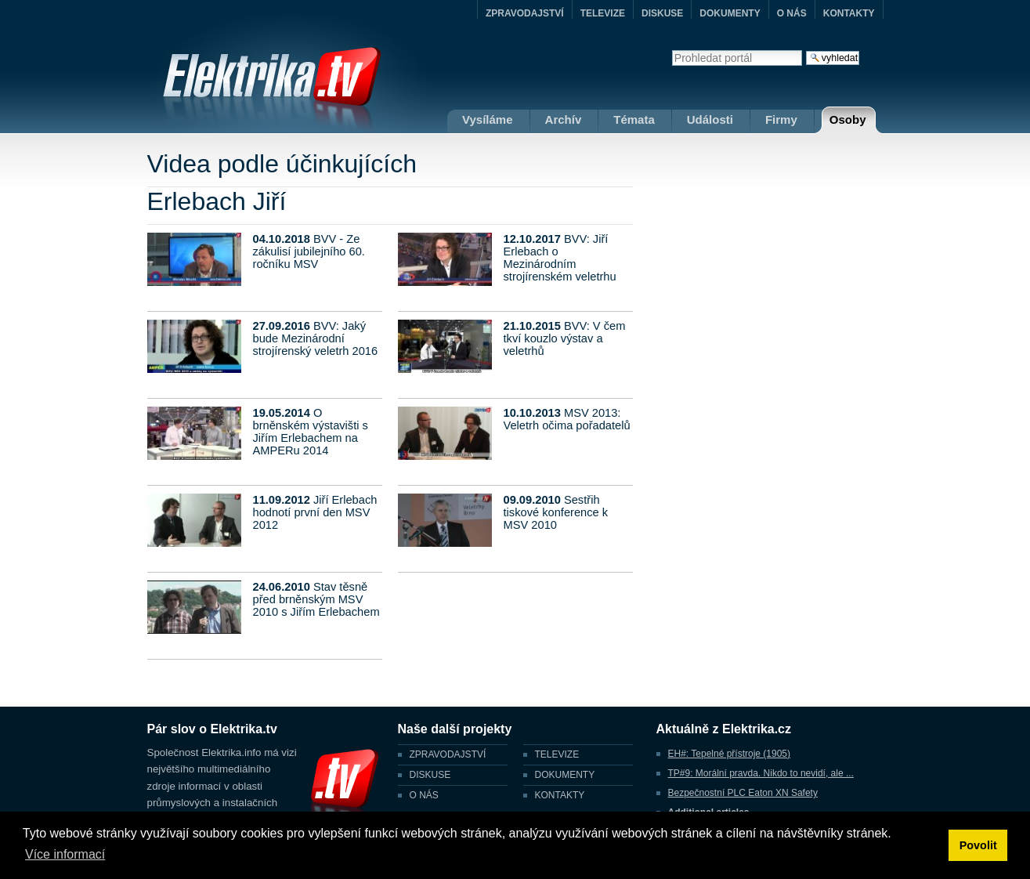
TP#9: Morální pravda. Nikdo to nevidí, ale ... (761, 773)
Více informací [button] (65, 854)
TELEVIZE (602, 13)
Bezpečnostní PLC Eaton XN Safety (743, 792)
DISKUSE (662, 13)
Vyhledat (671, 49)
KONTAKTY (849, 13)
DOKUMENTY (729, 13)
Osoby (847, 119)
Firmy (781, 119)
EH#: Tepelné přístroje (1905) (729, 753)
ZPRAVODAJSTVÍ (525, 13)
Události (710, 119)
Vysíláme (487, 119)
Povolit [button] (978, 845)
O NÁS (792, 13)
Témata (634, 119)
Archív (563, 119)
